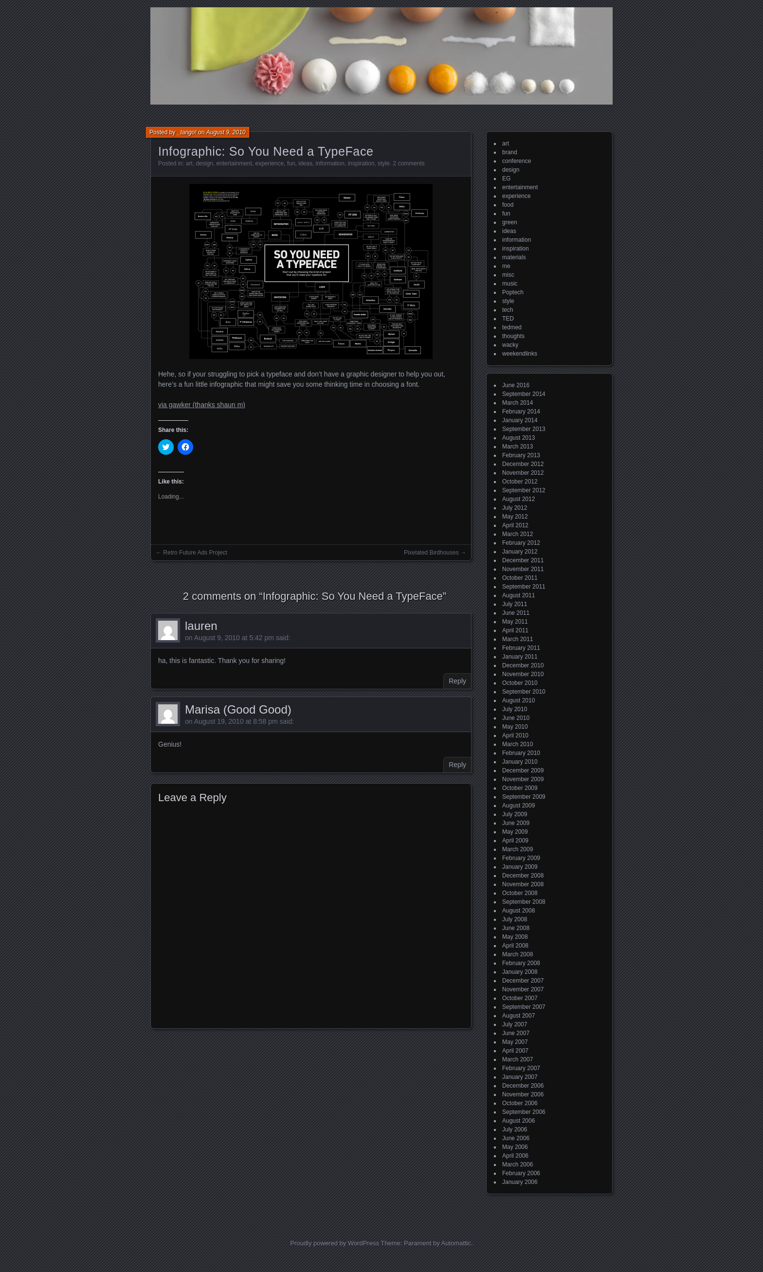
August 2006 (518, 1120)
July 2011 (514, 604)
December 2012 (523, 464)
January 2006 (520, 1182)
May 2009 (515, 831)
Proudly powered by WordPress (334, 1243)
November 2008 (523, 884)
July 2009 (514, 814)
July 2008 (514, 919)
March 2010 (517, 744)
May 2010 (515, 726)
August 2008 (518, 910)
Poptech (513, 292)
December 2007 (523, 980)
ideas (305, 163)
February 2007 (521, 1068)
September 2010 (523, 691)
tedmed (512, 327)
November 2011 (523, 569)
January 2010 (520, 761)
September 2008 (523, 901)
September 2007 (523, 1006)
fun (291, 163)
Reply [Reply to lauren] (457, 681)
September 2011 (523, 586)
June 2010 (515, 718)
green (509, 222)
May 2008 (515, 936)
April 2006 (515, 1155)
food (507, 204)
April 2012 (515, 525)
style (384, 163)
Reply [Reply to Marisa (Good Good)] (457, 765)
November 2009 (523, 779)
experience (269, 163)
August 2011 (518, 595)
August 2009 (518, 805)
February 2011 (521, 648)
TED (508, 318)
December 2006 (523, 1085)
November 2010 (523, 674)
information (330, 163)
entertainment (234, 163)
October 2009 (520, 788)
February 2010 (521, 753)
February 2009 (521, 858)
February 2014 (521, 411)
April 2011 (515, 630)
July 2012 (514, 507)
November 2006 (523, 1094)
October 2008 (520, 893)
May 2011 (515, 621)
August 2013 (518, 437)
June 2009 (515, 823)
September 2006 (523, 1112)
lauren (201, 625)
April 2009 (515, 840)
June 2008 (515, 928)
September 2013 (523, 429)
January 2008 (520, 971)
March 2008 (517, 954)
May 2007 (515, 1042)
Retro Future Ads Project (195, 552)
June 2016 (515, 385)
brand (509, 152)
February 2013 (521, 455)
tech (507, 309)
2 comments (408, 163)
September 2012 (523, 490)
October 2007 (520, 998)
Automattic (456, 1243)
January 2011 (520, 656)
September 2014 (523, 394)
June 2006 (515, 1138)
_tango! (187, 132)
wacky (510, 344)
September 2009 (523, 796)
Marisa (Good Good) (238, 709)
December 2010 (523, 665)
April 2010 (515, 735)
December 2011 (523, 560)
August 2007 (518, 1015)
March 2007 (517, 1059)
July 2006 (514, 1129)
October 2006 (520, 1103)
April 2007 (515, 1050)
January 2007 (520, 1077)
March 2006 (517, 1164)
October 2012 (520, 481)
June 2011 (515, 612)
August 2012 (518, 499)
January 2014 (520, 420)
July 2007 (514, 1024)
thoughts (513, 336)
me (506, 266)
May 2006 (515, 1147)
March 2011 (517, 639)
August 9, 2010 (226, 132)
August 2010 (518, 700)
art (189, 163)
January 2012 (520, 551)
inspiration (361, 163)
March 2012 (517, 534)
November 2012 (523, 472)
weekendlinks (519, 353)
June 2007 (515, 1033)
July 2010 (514, 709)
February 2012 (521, 542)
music (509, 283)
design (204, 163)
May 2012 (515, 516)
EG (506, 178)
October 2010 (520, 683)
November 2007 (523, 989)
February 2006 (521, 1173)
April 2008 (515, 945)
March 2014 (517, 402)
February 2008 (521, 963)
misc (508, 274)
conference (516, 161)
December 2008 (523, 875)
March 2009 (517, 849)
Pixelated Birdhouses (431, 552)
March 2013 (517, 446)
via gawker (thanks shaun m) (201, 405)
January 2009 (520, 866)
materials (514, 257)
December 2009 (523, 770)
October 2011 (520, 577)
